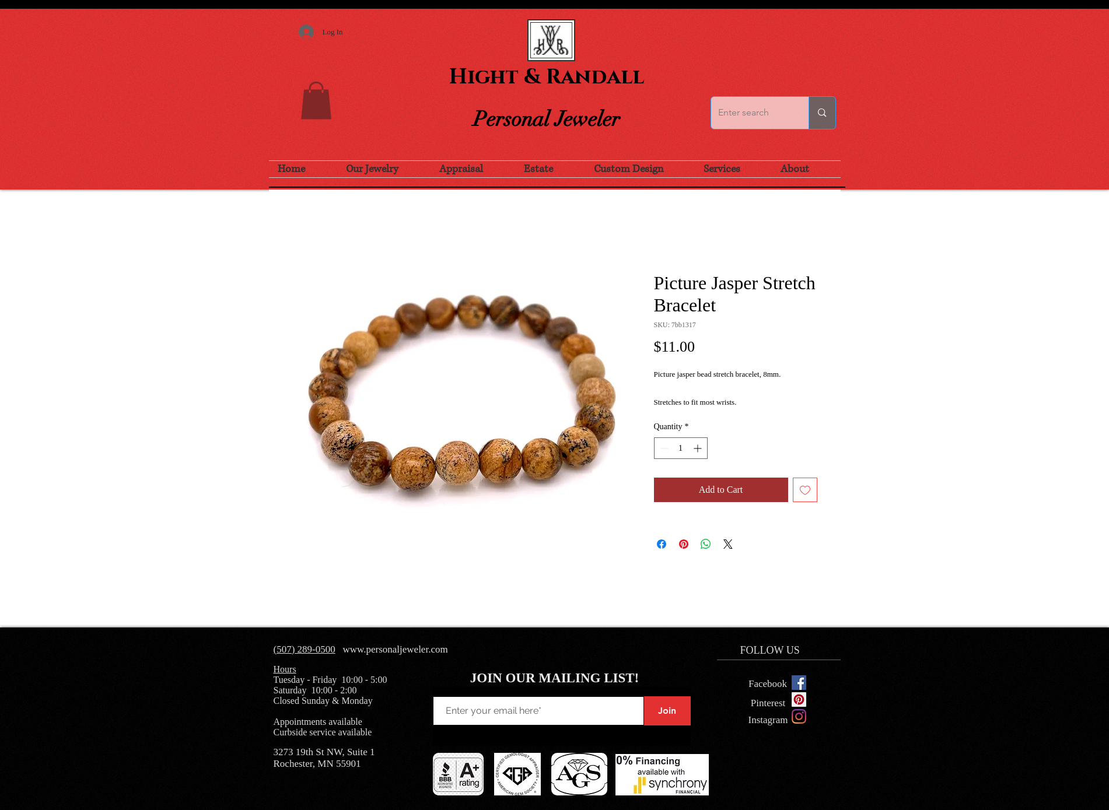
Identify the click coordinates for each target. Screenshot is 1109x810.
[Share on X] (728, 544)
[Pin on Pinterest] (684, 544)
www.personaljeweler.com (394, 649)
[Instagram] (799, 716)
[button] (316, 101)
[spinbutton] (680, 448)
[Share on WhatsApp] (706, 544)
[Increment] (698, 448)
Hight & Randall (546, 77)
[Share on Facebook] (662, 544)
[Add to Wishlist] (805, 490)
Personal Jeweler (546, 119)
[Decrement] (663, 448)
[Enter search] (751, 113)
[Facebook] (768, 684)
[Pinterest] (768, 703)
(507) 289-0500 (304, 649)
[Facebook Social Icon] (799, 682)
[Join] (667, 710)
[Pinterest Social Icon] (799, 699)
